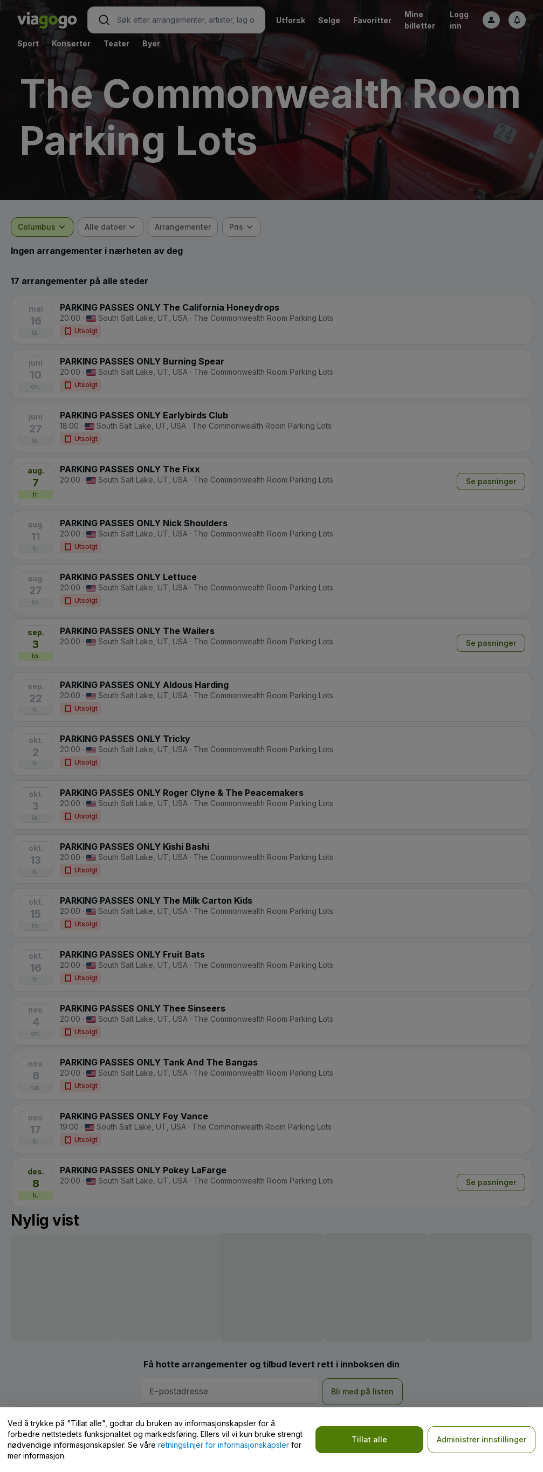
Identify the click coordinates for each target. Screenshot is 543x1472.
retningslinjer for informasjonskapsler (223, 1444)
